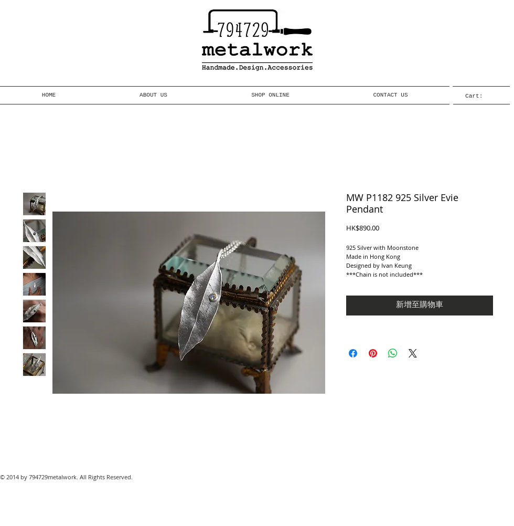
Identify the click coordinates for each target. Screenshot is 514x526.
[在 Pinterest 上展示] (373, 353)
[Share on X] (412, 353)
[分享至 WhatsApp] (393, 353)
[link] (481, 95)
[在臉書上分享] (353, 353)
